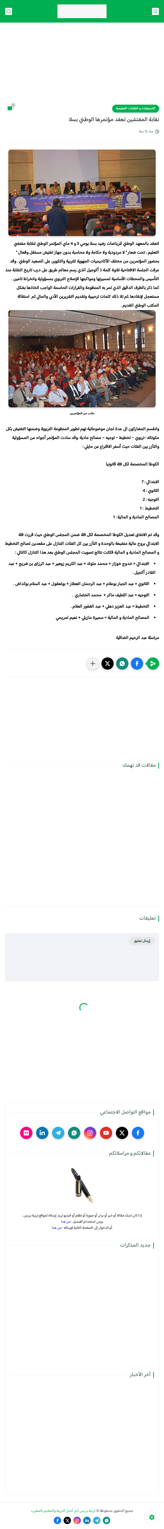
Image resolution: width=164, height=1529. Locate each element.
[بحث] (8, 11)
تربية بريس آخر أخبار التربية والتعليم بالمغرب (63, 1511)
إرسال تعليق (142, 941)
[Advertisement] (82, 66)
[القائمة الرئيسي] (155, 11)
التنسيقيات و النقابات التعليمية (135, 109)
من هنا (66, 1222)
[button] (137, 663)
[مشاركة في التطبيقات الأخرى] (93, 663)
